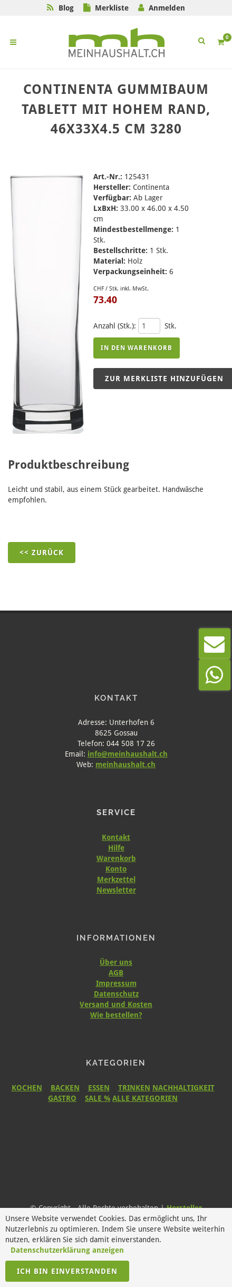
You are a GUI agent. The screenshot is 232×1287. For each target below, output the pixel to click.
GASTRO (62, 1098)
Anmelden (167, 8)
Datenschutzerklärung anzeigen (67, 1250)
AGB (116, 973)
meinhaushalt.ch (125, 764)
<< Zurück (42, 552)
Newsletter (116, 890)
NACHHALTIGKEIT (183, 1087)
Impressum (116, 983)
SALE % (97, 1098)
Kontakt (116, 837)
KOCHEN (27, 1087)
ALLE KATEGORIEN (145, 1098)
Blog (66, 8)
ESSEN (99, 1087)
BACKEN (65, 1087)
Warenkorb (116, 858)
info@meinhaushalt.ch (128, 754)
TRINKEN (134, 1087)
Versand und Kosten (116, 1004)
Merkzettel (116, 879)
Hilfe (116, 848)
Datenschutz (116, 994)
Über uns (116, 962)
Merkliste (112, 8)
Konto (116, 869)
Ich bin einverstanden (67, 1271)
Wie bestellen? (116, 1015)
